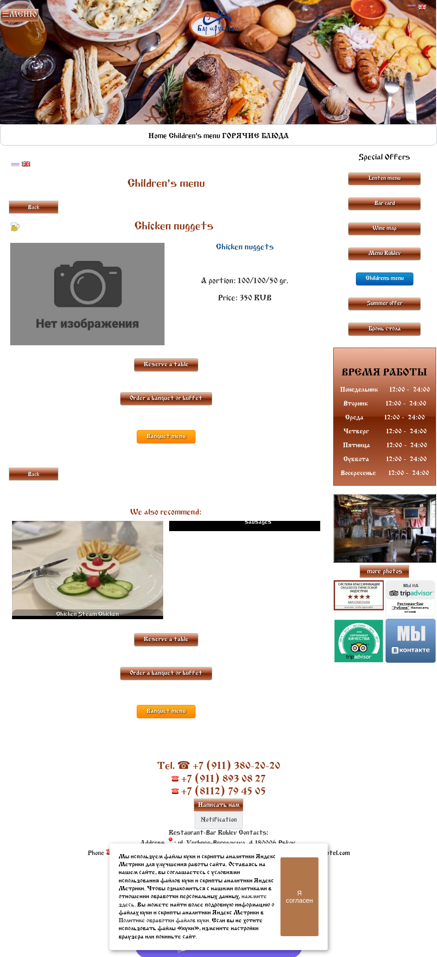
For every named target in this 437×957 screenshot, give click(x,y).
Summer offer (384, 303)
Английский (422, 7)
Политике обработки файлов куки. (164, 921)
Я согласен (299, 896)
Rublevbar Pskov (218, 21)
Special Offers (384, 157)
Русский (411, 7)
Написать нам (219, 805)
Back (33, 207)
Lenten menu (384, 178)
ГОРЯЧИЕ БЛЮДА (255, 136)
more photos (384, 572)
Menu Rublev (384, 253)
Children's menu (194, 136)
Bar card (384, 203)
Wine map (385, 228)
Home (157, 136)
